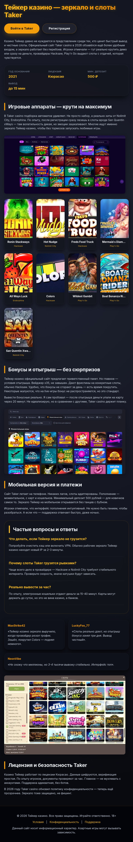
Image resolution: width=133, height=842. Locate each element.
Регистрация (59, 28)
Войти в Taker (22, 28)
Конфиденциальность (64, 822)
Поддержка (92, 822)
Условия (38, 822)
